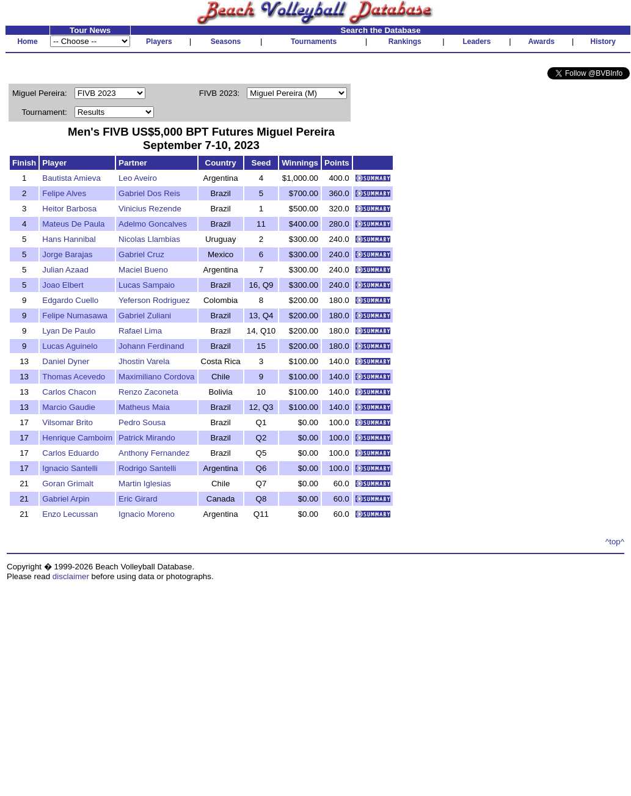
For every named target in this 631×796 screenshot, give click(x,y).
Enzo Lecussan (70, 514)
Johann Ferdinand (151, 346)
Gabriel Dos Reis (149, 193)
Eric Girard (138, 498)
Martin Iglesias (145, 483)
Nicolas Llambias (149, 239)
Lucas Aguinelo (69, 346)
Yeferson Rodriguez (154, 300)
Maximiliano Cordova (156, 376)
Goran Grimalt (67, 483)
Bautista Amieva (71, 178)
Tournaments (314, 41)
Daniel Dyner (65, 361)
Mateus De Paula (73, 223)
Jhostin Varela (144, 361)
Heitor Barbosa (69, 208)
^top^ (614, 541)
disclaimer (71, 576)
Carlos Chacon (69, 391)
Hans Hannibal (68, 239)
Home (27, 41)
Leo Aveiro (138, 178)
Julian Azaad (65, 269)
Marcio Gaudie (68, 407)
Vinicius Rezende (150, 208)
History (603, 41)
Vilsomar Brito (67, 422)
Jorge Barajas (67, 254)
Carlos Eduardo (70, 453)
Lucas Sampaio (147, 285)
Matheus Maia (144, 407)
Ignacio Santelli (69, 468)
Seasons (226, 41)
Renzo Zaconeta (148, 391)
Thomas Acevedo (73, 376)
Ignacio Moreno (147, 514)
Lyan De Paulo (68, 330)
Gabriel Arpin (65, 498)
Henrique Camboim (77, 437)
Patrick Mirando (147, 437)
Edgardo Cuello (70, 300)
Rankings (404, 41)
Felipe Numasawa (75, 315)
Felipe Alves (64, 193)
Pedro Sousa (142, 422)
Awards (541, 41)
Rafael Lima (140, 330)
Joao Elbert (62, 285)
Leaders (476, 41)
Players (159, 41)
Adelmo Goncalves (153, 223)
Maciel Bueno (143, 269)
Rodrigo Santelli (147, 468)
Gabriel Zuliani (145, 315)
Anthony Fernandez (154, 453)
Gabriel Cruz (141, 254)
